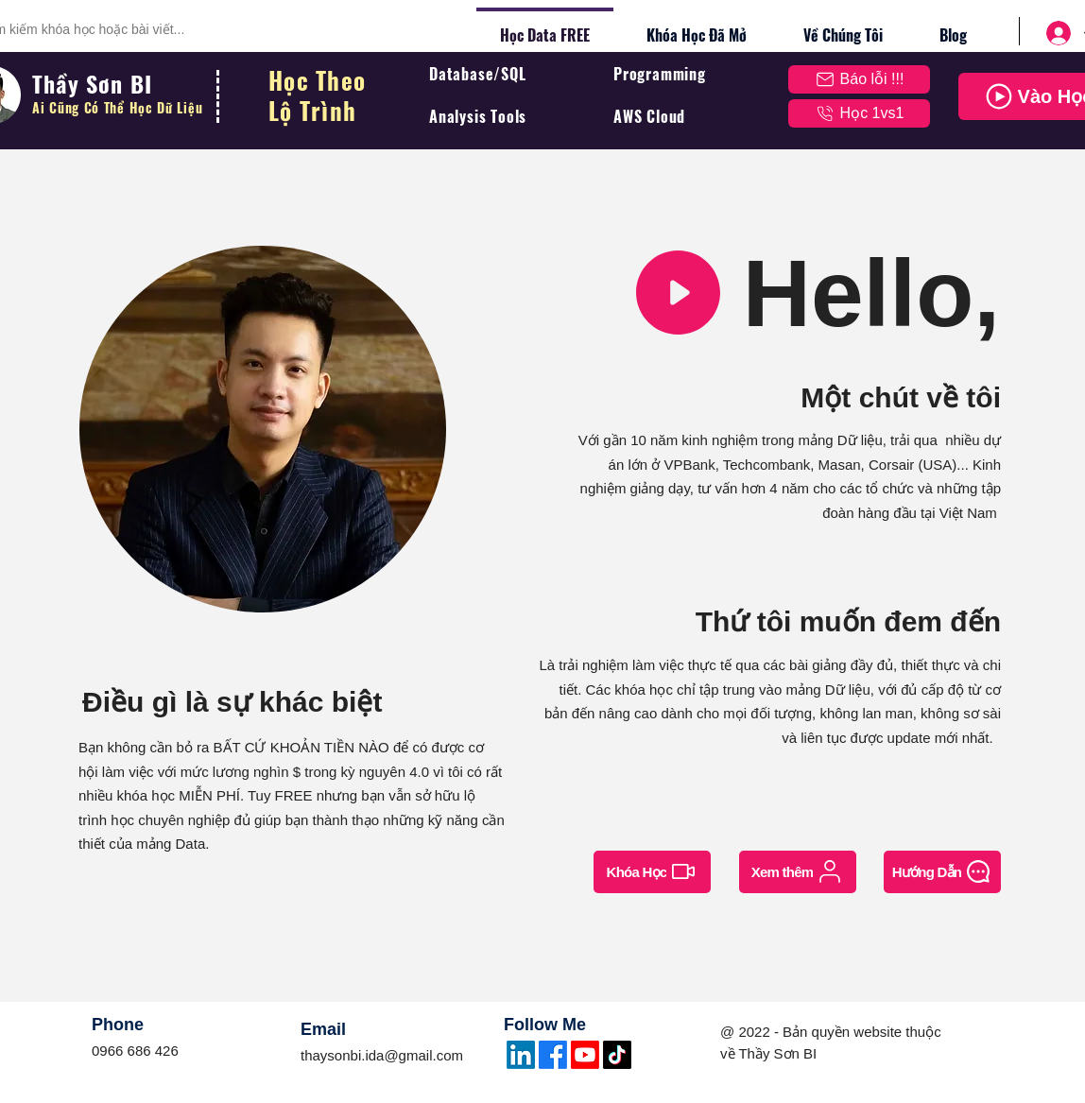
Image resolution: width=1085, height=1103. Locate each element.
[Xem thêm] (797, 872)
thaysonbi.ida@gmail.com (382, 1055)
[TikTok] (617, 1055)
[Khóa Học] (652, 872)
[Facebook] (553, 1055)
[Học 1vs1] (859, 113)
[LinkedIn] (521, 1055)
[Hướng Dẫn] (942, 872)
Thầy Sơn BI (95, 83)
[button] (859, 79)
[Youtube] (585, 1055)
